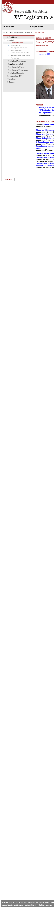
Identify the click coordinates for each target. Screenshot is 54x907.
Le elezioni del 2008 (14, 76)
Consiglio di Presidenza (16, 61)
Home (10, 32)
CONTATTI (8, 179)
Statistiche (11, 79)
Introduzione (8, 26)
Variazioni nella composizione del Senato (20, 52)
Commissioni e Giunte (15, 67)
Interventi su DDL (44, 54)
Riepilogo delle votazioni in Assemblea (20, 57)
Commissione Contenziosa (17, 70)
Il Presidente (12, 37)
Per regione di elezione (19, 48)
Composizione (18, 32)
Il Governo (11, 82)
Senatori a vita (16, 45)
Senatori (27, 32)
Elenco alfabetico (17, 43)
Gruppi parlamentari (15, 64)
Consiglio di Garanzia (15, 73)
